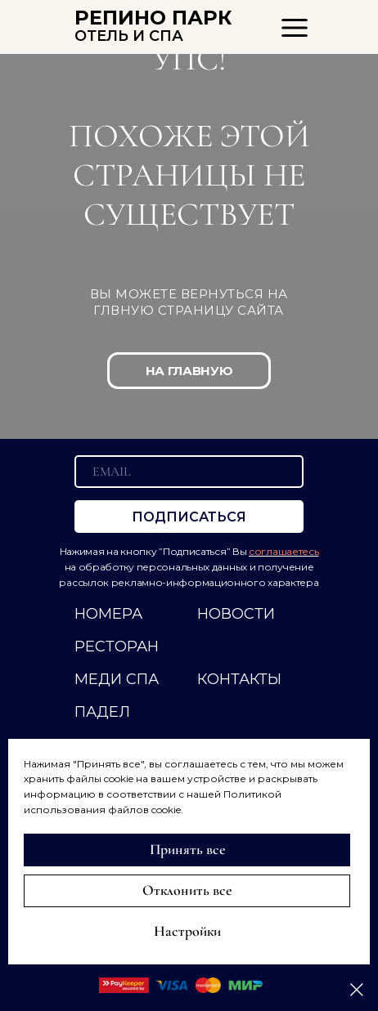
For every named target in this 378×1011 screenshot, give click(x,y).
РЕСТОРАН (116, 646)
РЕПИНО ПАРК (153, 17)
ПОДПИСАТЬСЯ (189, 517)
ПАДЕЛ (102, 712)
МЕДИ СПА (116, 679)
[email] (189, 471)
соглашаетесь (283, 551)
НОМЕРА (108, 614)
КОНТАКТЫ (239, 679)
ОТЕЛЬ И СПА (128, 36)
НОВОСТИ (236, 614)
